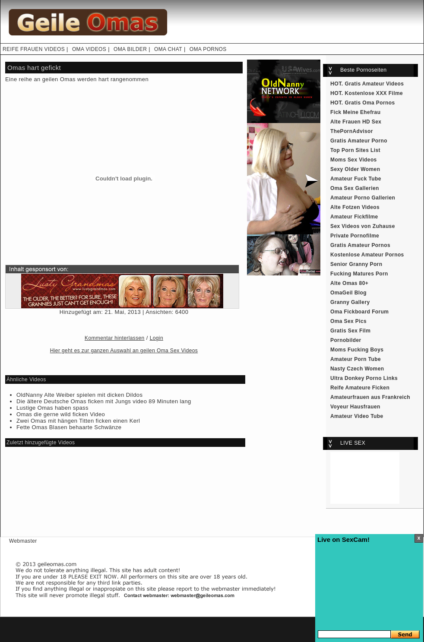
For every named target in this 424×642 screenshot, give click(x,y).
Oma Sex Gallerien (354, 188)
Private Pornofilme (354, 236)
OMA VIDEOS (89, 49)
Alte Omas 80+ (349, 283)
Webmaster (23, 541)
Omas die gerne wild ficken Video (60, 414)
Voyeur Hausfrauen (355, 407)
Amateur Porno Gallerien (362, 198)
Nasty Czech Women (357, 369)
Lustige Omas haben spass (52, 408)
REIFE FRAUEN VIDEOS (34, 49)
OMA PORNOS (208, 49)
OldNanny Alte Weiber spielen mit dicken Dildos (79, 395)
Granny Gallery (350, 302)
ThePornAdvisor (351, 131)
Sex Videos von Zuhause (362, 226)
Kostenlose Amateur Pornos (367, 255)
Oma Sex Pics (348, 321)
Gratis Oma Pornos (370, 103)
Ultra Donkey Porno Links (364, 378)
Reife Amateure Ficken (359, 388)
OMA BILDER (130, 49)
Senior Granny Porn (356, 264)
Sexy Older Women (355, 169)
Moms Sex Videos (353, 160)
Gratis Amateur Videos (374, 84)
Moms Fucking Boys (356, 350)
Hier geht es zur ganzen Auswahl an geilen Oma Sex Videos (124, 351)
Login (156, 338)
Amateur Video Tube (356, 416)
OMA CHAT (168, 49)
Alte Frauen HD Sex (355, 122)
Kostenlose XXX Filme (374, 93)
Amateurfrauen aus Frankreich (370, 397)
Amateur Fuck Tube (355, 179)
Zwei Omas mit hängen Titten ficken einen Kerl (78, 420)
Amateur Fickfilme (354, 217)
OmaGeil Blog (348, 293)
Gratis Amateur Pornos (360, 245)
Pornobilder (345, 340)
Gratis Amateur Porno (358, 141)
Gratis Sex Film (350, 331)
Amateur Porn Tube (355, 359)
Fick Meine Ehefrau (355, 112)
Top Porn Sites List (355, 150)
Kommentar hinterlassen (115, 338)
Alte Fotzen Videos (355, 207)
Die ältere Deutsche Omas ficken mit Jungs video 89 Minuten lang (103, 401)
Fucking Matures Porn (359, 274)
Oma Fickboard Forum (359, 312)
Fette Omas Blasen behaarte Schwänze (68, 427)
